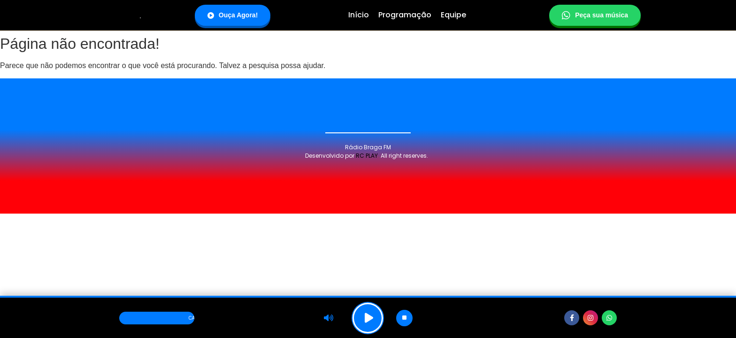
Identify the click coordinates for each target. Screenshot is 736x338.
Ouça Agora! (232, 15)
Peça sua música (595, 15)
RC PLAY (367, 156)
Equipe (453, 14)
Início (358, 14)
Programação (404, 14)
